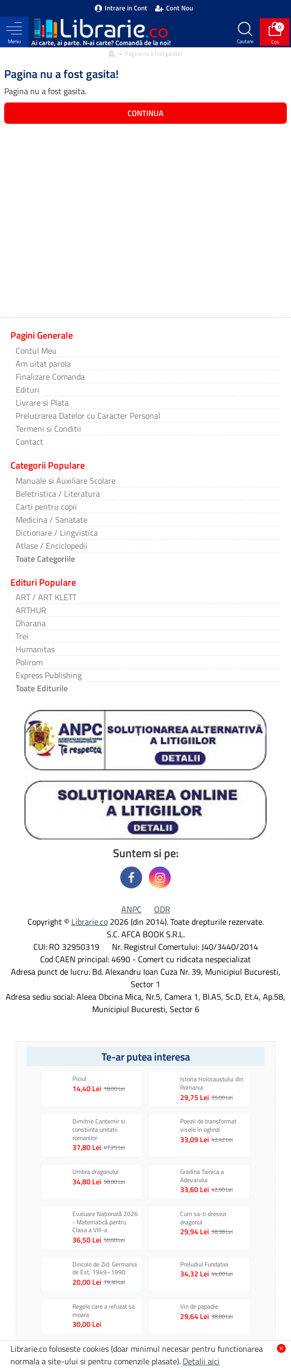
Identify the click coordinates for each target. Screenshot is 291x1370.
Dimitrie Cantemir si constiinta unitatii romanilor (98, 1129)
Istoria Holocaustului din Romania (211, 1083)
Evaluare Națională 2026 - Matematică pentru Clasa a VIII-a (105, 1222)
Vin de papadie (199, 1306)
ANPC (131, 909)
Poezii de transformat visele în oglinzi (208, 1125)
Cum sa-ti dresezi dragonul (203, 1218)
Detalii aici (201, 1361)
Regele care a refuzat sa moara (103, 1310)
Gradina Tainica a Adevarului (202, 1176)
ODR (162, 909)
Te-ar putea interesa (146, 1057)
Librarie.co (89, 921)
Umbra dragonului (95, 1172)
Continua (145, 113)
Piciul (79, 1079)
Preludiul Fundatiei (204, 1264)
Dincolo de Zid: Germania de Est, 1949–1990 (104, 1268)
